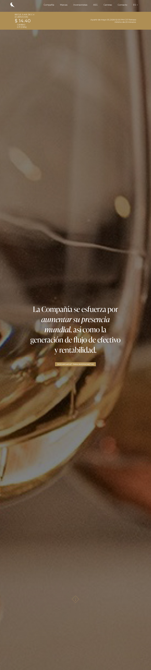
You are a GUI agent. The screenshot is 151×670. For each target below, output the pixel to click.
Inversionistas (80, 5)
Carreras (108, 5)
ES (134, 5)
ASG (95, 5)
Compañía (49, 5)
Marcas (63, 5)
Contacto (122, 5)
